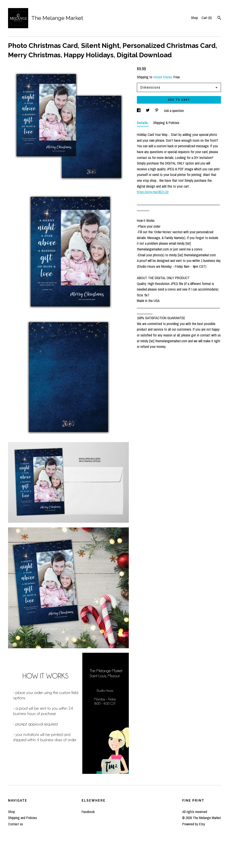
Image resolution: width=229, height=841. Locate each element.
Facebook (88, 811)
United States (162, 77)
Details (143, 122)
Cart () (206, 17)
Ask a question (174, 110)
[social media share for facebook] (139, 110)
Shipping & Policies (166, 122)
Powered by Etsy (193, 824)
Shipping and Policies (22, 817)
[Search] (219, 18)
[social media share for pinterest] (157, 110)
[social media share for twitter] (148, 110)
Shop (194, 17)
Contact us (15, 824)
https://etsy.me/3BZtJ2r (153, 191)
